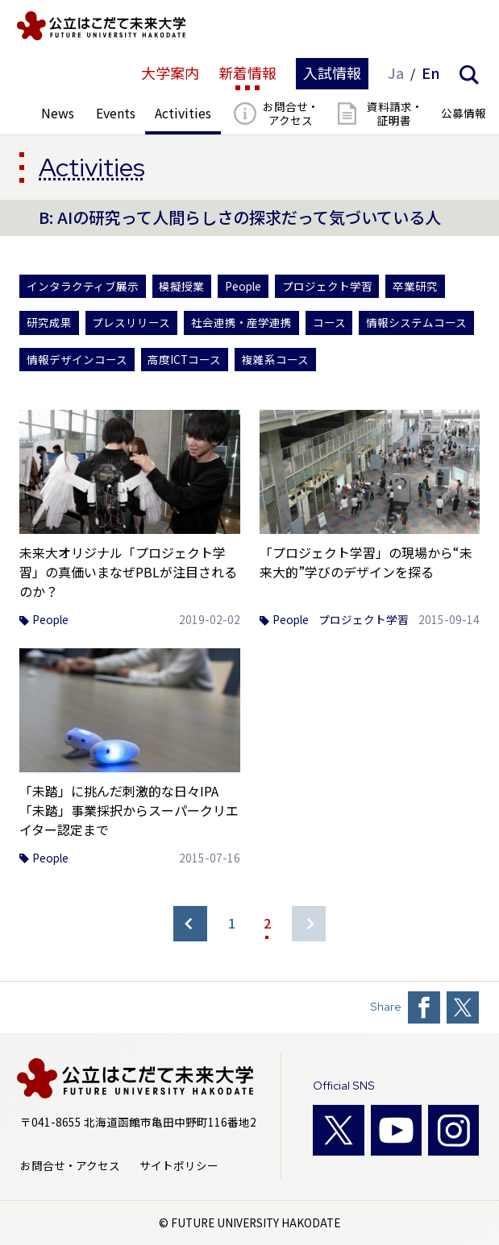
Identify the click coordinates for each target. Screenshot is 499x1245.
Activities (92, 167)
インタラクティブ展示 (83, 286)
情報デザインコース (77, 359)
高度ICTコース (184, 359)
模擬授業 (181, 286)
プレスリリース (131, 322)
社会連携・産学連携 (241, 322)
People (243, 286)
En (431, 73)
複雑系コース (275, 359)
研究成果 (49, 322)
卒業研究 (415, 286)
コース (329, 322)
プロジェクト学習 (327, 286)
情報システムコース (416, 322)
